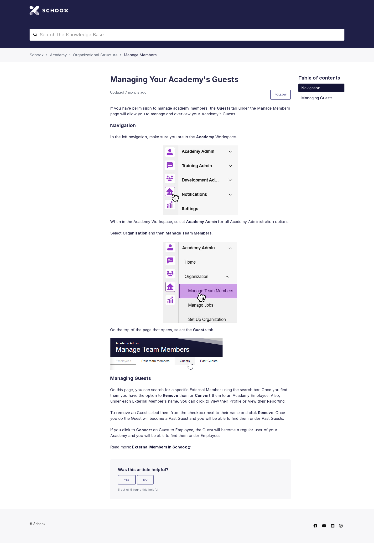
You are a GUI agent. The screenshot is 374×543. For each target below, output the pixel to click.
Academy (58, 55)
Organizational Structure (95, 55)
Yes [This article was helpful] (127, 479)
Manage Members (140, 55)
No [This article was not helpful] (145, 479)
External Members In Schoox (159, 447)
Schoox (37, 55)
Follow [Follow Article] (280, 94)
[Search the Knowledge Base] (187, 35)
